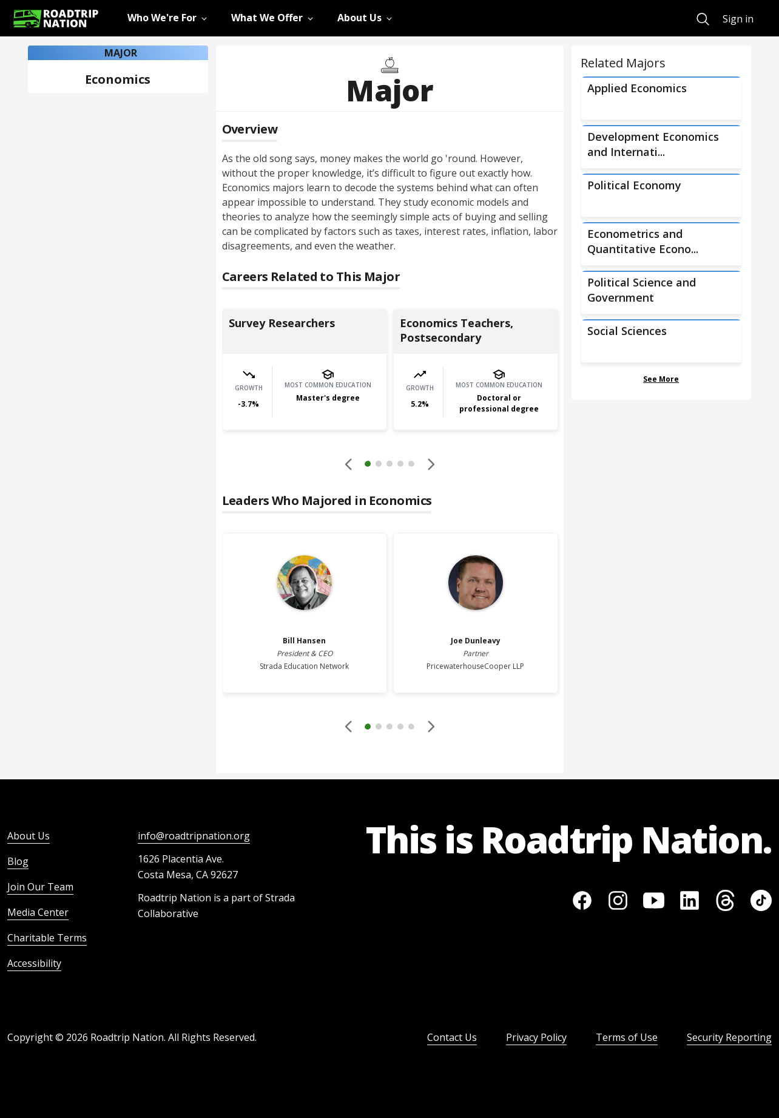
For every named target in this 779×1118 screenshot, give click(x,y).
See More (661, 379)
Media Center (38, 912)
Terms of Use (627, 1037)
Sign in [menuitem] (738, 18)
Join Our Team (40, 886)
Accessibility (34, 963)
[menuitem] (702, 19)
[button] (389, 465)
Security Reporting (729, 1037)
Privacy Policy (536, 1037)
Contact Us (452, 1037)
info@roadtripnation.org (194, 835)
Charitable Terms (47, 937)
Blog (18, 861)
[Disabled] (349, 464)
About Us (28, 835)
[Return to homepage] (55, 18)
